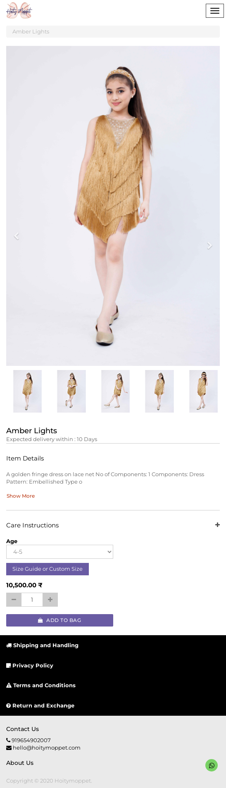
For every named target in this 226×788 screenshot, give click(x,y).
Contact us (22, 729)
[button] (19, 232)
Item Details (25, 458)
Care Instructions (113, 525)
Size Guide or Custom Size (47, 568)
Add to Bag (59, 620)
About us (19, 763)
